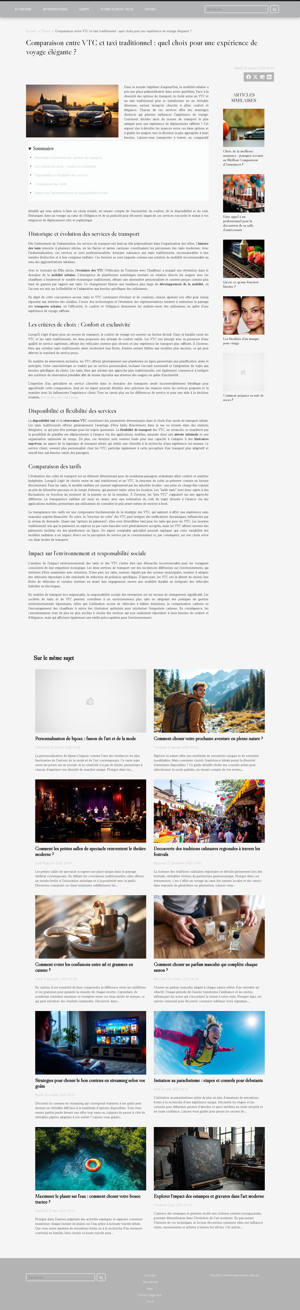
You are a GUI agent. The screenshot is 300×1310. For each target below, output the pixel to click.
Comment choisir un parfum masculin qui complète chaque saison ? (206, 967)
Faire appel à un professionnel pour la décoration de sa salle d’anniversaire (238, 223)
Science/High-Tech (116, 9)
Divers (150, 9)
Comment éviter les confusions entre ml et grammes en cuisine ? (84, 967)
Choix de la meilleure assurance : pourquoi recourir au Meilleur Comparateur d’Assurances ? (243, 158)
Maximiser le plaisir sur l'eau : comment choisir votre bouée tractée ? (87, 1199)
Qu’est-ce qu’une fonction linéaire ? (240, 284)
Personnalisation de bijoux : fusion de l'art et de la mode (85, 739)
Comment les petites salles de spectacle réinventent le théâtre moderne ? (90, 851)
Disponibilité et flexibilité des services (61, 175)
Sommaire (43, 148)
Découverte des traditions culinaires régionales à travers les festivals (207, 851)
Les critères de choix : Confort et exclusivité (65, 166)
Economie (23, 9)
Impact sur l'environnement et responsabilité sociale (71, 192)
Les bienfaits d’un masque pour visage (241, 340)
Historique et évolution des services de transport (68, 157)
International (55, 9)
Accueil (31, 31)
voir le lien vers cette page (59, 397)
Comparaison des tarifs (51, 184)
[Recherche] (236, 9)
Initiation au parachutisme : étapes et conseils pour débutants (208, 1080)
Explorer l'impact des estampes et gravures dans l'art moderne (209, 1196)
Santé (84, 9)
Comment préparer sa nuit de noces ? (243, 397)
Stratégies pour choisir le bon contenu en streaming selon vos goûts (90, 1083)
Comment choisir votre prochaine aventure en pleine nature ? (208, 739)
